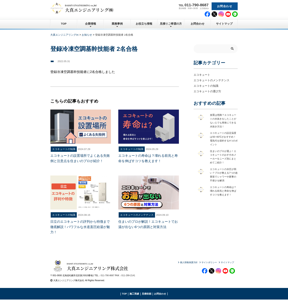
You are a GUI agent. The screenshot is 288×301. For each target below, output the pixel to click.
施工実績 (134, 295)
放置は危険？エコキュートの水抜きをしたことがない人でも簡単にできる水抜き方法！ (223, 121)
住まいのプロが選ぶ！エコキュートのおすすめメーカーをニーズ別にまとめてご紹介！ (223, 157)
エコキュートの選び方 (207, 91)
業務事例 (117, 23)
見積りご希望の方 (171, 23)
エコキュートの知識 (206, 85)
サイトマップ (224, 23)
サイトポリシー (209, 262)
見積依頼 (146, 295)
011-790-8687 (107, 276)
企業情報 (90, 23)
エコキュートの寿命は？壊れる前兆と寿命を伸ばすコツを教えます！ (223, 194)
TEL (194, 5)
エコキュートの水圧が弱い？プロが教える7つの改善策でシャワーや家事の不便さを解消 (223, 175)
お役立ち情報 (144, 23)
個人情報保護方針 (189, 262)
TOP (64, 23)
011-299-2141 (128, 276)
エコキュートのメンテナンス (211, 80)
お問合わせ (224, 6)
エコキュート (202, 74)
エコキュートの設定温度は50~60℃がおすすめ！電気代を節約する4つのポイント (223, 139)
